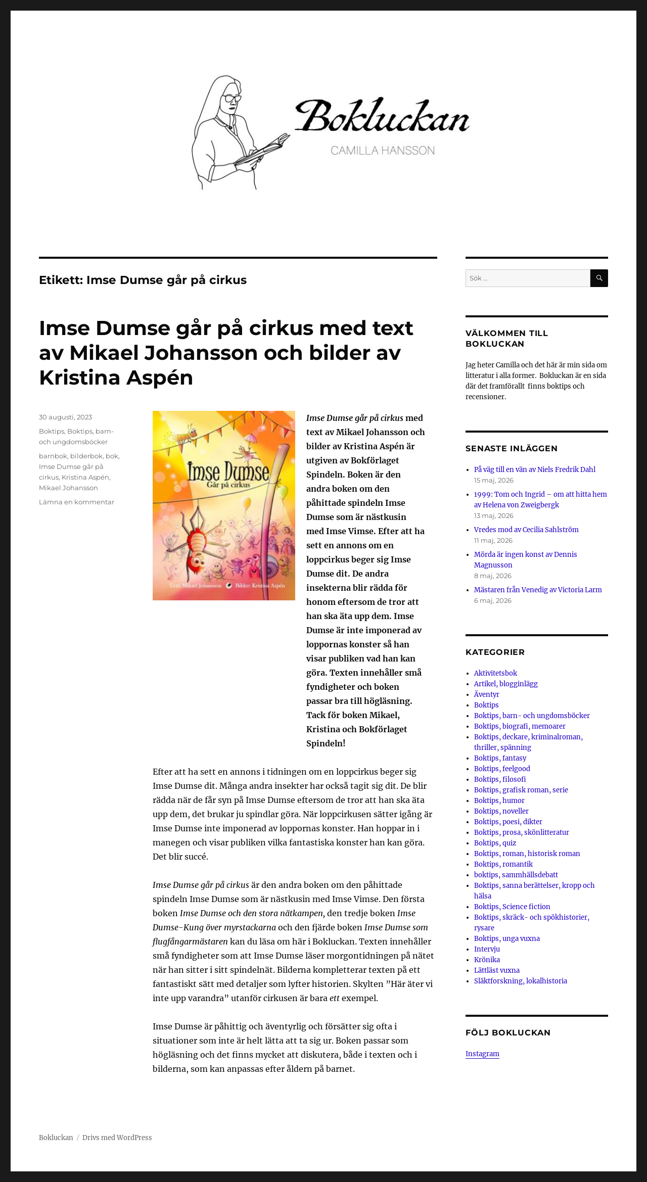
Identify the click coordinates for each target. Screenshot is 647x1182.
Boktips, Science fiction (512, 907)
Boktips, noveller (501, 811)
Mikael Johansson (68, 488)
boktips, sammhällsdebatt (516, 875)
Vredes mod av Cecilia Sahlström (526, 530)
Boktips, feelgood (502, 769)
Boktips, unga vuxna (507, 938)
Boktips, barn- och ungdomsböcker (532, 716)
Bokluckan (56, 1137)
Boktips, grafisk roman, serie (521, 790)
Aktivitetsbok (495, 673)
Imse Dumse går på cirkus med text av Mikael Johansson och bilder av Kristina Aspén (226, 352)
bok (112, 456)
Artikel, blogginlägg (506, 684)
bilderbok (86, 456)
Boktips (51, 431)
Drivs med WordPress (117, 1137)
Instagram (482, 1054)
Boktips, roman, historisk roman (527, 853)
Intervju (487, 949)
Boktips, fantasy (500, 758)
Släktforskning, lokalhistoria (520, 981)
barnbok (53, 456)
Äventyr (486, 694)
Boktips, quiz (495, 843)
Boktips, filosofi (500, 779)
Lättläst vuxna (497, 970)
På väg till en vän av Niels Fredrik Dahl (534, 469)
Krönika (487, 960)
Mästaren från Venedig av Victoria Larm (538, 590)
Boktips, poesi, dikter (508, 822)
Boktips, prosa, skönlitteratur (521, 832)
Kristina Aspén (85, 477)
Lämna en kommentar (76, 502)
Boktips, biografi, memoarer (520, 726)
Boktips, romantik (503, 864)
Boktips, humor (499, 800)
